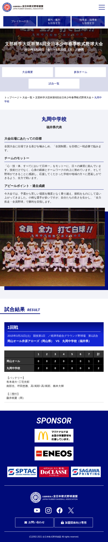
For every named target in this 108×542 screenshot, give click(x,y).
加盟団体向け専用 (73, 522)
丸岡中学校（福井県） (76, 341)
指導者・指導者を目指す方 (88, 21)
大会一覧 (27, 97)
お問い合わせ (34, 522)
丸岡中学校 (13, 368)
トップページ (11, 97)
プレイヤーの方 (20, 21)
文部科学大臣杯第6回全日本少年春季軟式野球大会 (63, 97)
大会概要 (27, 72)
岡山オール (13, 361)
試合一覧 (54, 83)
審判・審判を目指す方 (54, 21)
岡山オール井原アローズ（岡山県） (30, 341)
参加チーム (80, 72)
